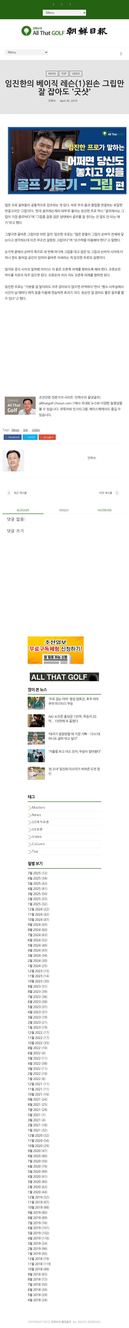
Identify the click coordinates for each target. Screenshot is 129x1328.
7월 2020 (34, 1161)
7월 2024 (34, 935)
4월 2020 (34, 1176)
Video (76, 73)
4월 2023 (34, 1012)
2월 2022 (34, 1073)
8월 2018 (34, 1279)
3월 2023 (34, 1017)
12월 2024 (35, 909)
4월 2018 (34, 1300)
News (52, 73)
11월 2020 (35, 1140)
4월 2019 (34, 1238)
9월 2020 (34, 1150)
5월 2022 (34, 1058)
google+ (47, 437)
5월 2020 (34, 1171)
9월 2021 (34, 1099)
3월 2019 (34, 1243)
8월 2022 (34, 1048)
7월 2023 (34, 996)
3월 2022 (34, 1068)
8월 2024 (34, 929)
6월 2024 (34, 940)
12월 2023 (35, 971)
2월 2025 (34, 898)
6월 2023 (34, 1001)
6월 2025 (34, 878)
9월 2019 (34, 1212)
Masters (38, 807)
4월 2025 (34, 888)
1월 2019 (34, 1253)
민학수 (52, 101)
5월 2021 (34, 1114)
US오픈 (37, 829)
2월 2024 (34, 960)
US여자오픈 (40, 822)
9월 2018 (34, 1274)
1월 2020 (34, 1192)
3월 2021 (34, 1120)
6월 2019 (34, 1227)
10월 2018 (35, 1269)
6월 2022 (34, 1053)
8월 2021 (34, 1104)
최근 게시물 (20, 493)
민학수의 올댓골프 (61, 1322)
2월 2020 (34, 1186)
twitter (30, 437)
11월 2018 (35, 1264)
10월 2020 (35, 1145)
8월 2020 (34, 1156)
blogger (23, 510)
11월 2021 (35, 1089)
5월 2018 (34, 1294)
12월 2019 (35, 1197)
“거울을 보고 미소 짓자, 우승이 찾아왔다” (74, 751)
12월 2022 (35, 1032)
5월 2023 (34, 1006)
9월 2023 (34, 986)
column (38, 844)
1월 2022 (34, 1078)
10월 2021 (35, 1094)
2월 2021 (34, 1125)
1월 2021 (34, 1130)
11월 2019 (35, 1202)
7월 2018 (34, 1284)
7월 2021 (34, 1109)
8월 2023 (34, 991)
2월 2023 (34, 1022)
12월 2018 (35, 1258)
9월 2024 (34, 924)
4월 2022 (34, 1063)
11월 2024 (35, 914)
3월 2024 (34, 955)
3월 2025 (34, 893)
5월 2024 (34, 945)
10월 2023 (35, 981)
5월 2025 (34, 883)
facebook (12, 437)
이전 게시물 (105, 493)
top (63, 73)
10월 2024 (35, 919)
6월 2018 (34, 1289)
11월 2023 (35, 976)
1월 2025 (34, 904)
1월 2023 (34, 1027)
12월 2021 (35, 1084)
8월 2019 (34, 1217)
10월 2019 (35, 1207)
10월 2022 (35, 1043)
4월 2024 (34, 950)
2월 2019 (34, 1248)
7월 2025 (34, 873)
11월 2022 (35, 1037)
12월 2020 (35, 1135)
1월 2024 (34, 965)
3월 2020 (34, 1181)
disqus (63, 510)
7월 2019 (34, 1223)
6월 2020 (34, 1166)
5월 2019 (34, 1233)
